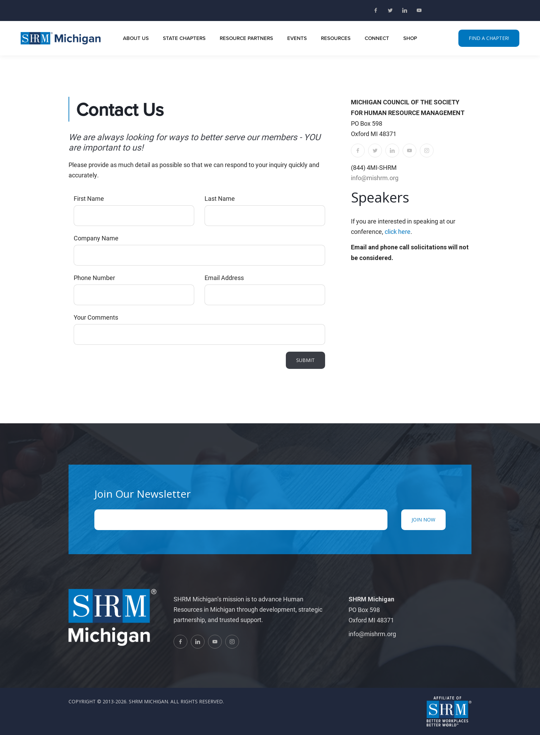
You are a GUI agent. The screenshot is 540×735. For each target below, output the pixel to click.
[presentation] (126, 365)
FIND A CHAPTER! (489, 38)
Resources (336, 38)
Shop (410, 38)
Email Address (224, 277)
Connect (377, 38)
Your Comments (96, 317)
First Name (89, 198)
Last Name (220, 198)
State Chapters (184, 38)
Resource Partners (246, 38)
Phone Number (94, 277)
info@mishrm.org (374, 178)
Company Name (96, 238)
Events (297, 38)
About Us (136, 38)
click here (398, 231)
